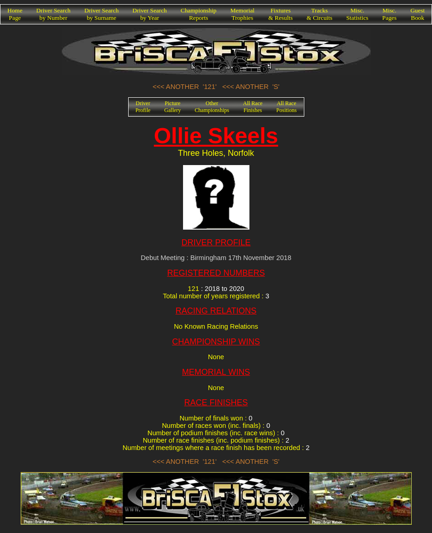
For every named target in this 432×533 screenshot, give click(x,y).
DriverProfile (143, 106)
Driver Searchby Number (53, 14)
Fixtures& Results (280, 14)
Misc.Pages (389, 14)
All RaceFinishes (252, 106)
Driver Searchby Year (149, 14)
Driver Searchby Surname (101, 14)
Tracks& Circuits (319, 14)
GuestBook (417, 14)
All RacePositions (286, 106)
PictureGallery (172, 106)
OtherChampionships (212, 106)
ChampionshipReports (199, 14)
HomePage (15, 14)
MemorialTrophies (243, 14)
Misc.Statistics (357, 14)
